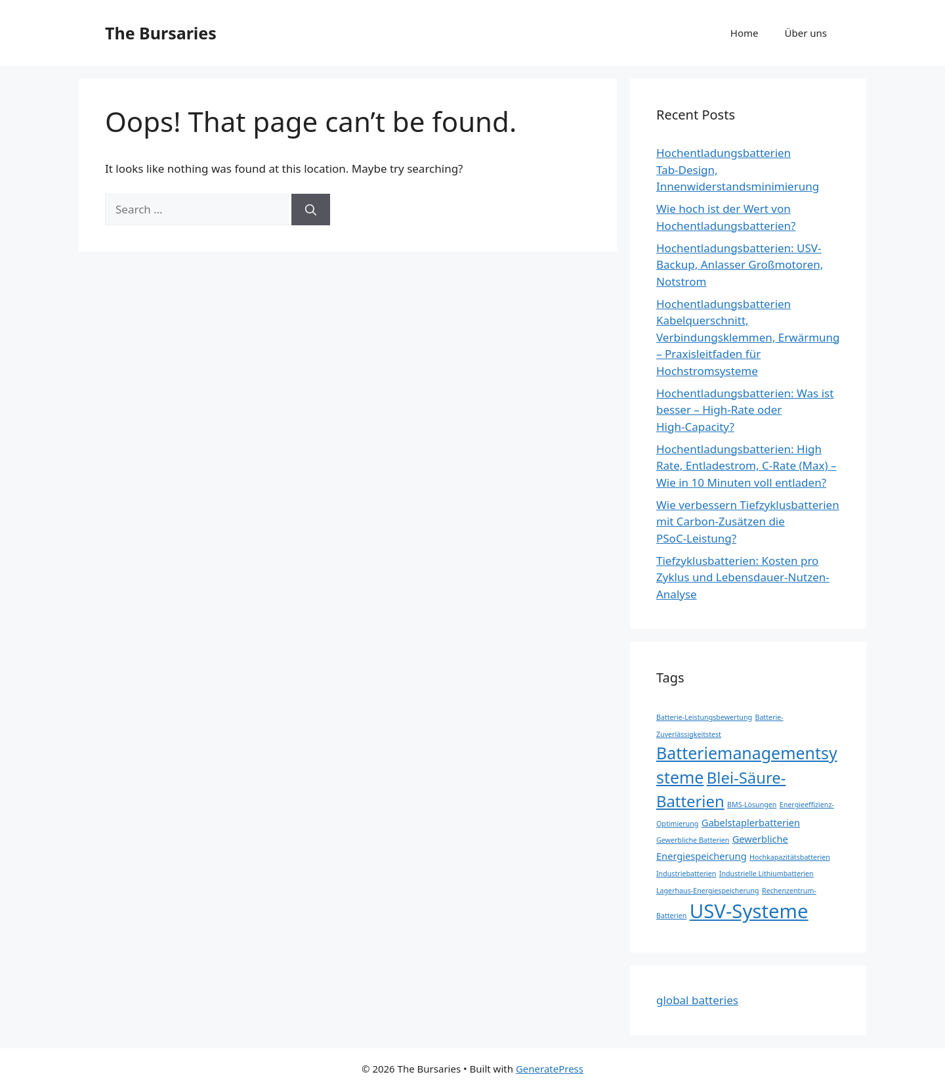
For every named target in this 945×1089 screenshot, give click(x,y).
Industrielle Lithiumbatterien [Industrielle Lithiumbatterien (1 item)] (766, 873)
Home (744, 32)
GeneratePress (549, 1068)
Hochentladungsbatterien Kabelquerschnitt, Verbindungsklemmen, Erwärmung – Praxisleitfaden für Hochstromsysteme (748, 337)
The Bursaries (161, 33)
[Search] (310, 209)
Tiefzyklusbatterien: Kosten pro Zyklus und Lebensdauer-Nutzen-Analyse (743, 577)
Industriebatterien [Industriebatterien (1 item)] (686, 873)
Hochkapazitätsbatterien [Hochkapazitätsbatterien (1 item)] (789, 857)
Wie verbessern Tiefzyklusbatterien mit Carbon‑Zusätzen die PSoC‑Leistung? (747, 521)
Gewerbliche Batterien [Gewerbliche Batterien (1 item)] (692, 840)
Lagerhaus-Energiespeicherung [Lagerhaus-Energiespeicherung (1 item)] (707, 890)
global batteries (697, 1000)
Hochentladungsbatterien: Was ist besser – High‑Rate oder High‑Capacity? (744, 410)
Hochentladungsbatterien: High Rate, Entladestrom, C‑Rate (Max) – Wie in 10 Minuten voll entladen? (746, 465)
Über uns (806, 32)
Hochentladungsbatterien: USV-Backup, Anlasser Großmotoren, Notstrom (739, 264)
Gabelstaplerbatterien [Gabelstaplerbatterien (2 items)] (751, 822)
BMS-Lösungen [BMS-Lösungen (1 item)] (751, 804)
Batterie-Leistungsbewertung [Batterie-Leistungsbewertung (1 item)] (704, 717)
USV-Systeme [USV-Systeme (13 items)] (749, 911)
